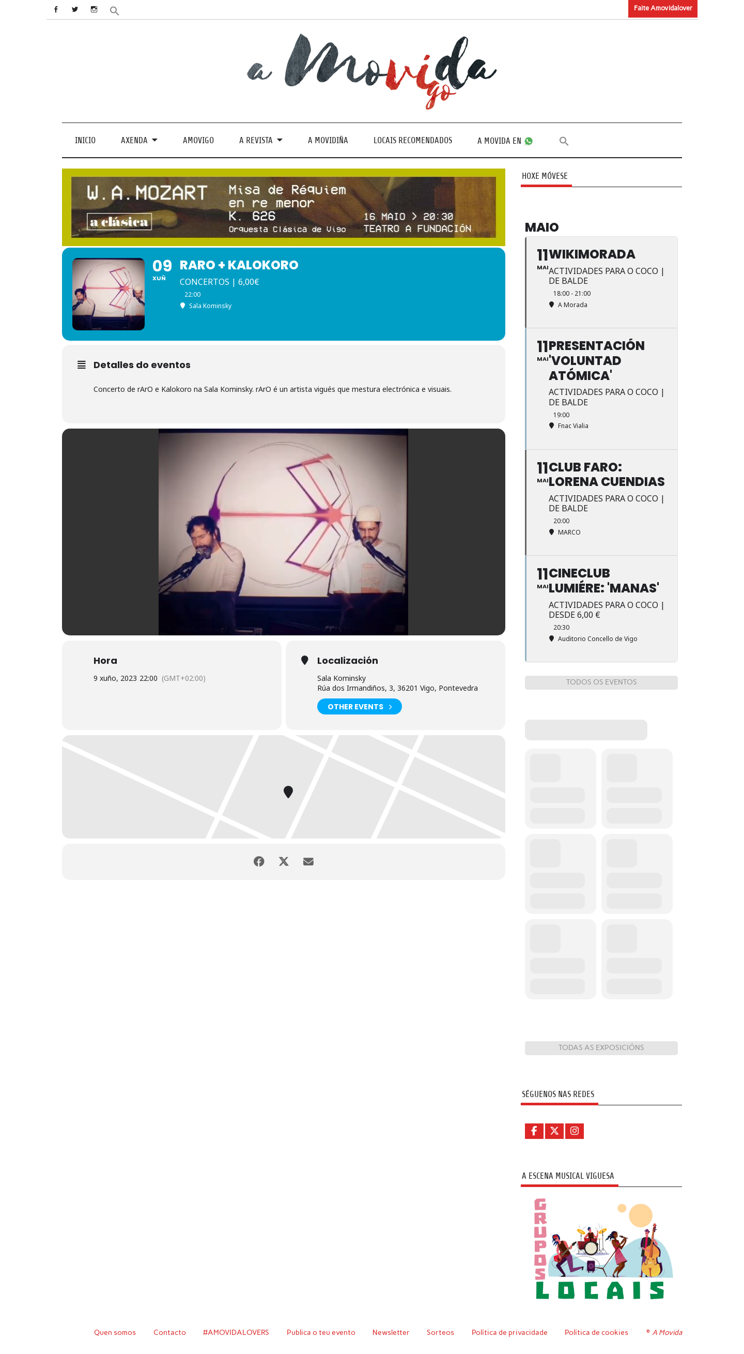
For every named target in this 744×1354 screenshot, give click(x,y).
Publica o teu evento (321, 1332)
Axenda (134, 140)
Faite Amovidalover (663, 8)
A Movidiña (328, 140)
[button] (117, 10)
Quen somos (115, 1332)
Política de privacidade (510, 1332)
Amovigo (198, 140)
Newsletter (391, 1332)
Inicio (85, 140)
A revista (256, 140)
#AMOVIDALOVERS (236, 1332)
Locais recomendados (413, 140)
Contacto (169, 1332)
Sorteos (440, 1332)
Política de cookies (596, 1332)
